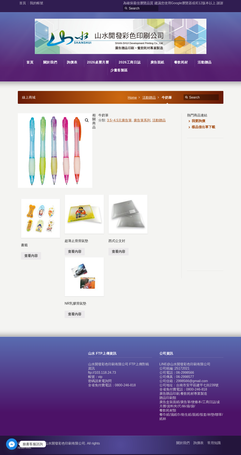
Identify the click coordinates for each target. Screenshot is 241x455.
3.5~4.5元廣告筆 (119, 120)
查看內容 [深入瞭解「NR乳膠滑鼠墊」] (74, 314)
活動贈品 (149, 97)
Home (132, 97)
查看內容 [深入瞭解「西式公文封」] (118, 251)
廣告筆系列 (142, 120)
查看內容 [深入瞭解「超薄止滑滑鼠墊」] (74, 251)
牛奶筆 (167, 97)
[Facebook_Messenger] (11, 444)
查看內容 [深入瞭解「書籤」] (31, 256)
